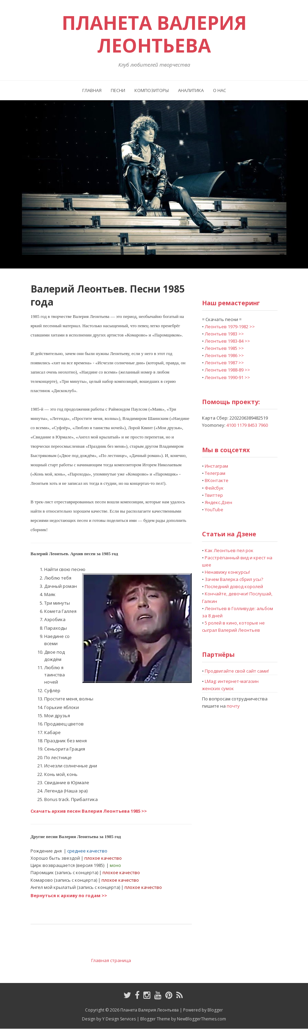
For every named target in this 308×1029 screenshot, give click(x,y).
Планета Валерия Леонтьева (154, 34)
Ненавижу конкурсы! (227, 572)
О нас (219, 90)
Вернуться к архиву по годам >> (69, 895)
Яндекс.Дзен (218, 502)
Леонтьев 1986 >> (224, 355)
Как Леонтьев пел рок (229, 550)
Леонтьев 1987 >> (224, 362)
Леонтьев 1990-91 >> (227, 377)
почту (233, 706)
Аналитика (191, 90)
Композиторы (151, 90)
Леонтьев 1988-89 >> (227, 370)
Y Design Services (119, 1019)
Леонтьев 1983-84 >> (227, 341)
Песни (118, 90)
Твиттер (214, 495)
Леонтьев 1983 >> (224, 334)
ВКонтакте (216, 480)
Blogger (215, 1010)
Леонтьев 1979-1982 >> (230, 326)
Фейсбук (214, 488)
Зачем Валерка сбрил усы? (234, 579)
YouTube (214, 509)
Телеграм (215, 473)
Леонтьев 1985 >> (224, 348)
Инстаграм (216, 466)
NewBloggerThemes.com (201, 1019)
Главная (92, 90)
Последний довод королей (234, 586)
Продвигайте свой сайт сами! (237, 671)
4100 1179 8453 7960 (247, 425)
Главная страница (111, 960)
